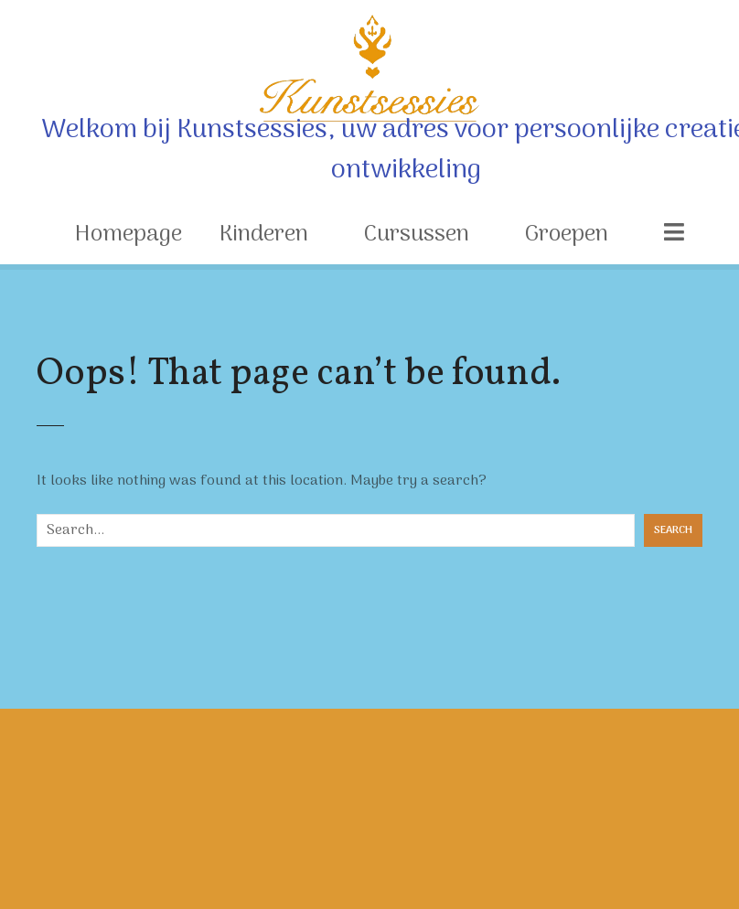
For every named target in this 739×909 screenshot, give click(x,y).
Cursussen (416, 234)
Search (673, 530)
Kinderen (264, 234)
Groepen (566, 234)
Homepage (128, 234)
